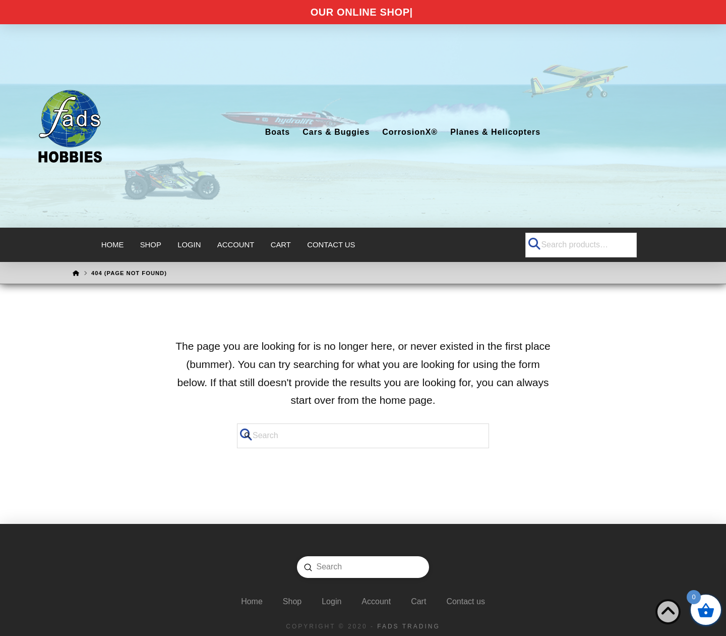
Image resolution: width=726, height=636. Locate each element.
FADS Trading (408, 626)
